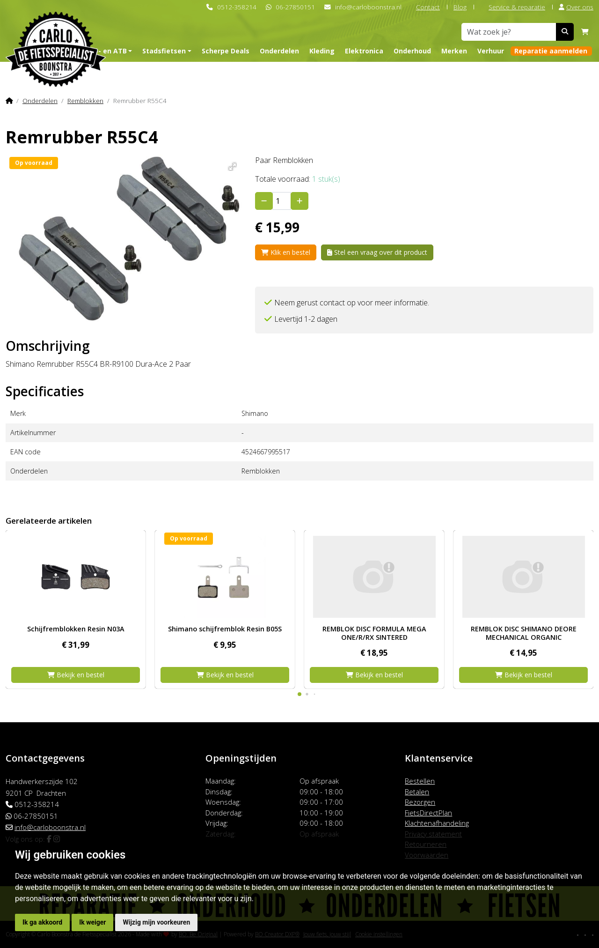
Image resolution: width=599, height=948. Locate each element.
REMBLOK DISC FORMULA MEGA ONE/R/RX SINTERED (374, 632)
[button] (231, 165)
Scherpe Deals (225, 50)
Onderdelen (279, 50)
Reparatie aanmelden (550, 50)
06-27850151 (295, 6)
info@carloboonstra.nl (368, 6)
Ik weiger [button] (92, 922)
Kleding (322, 50)
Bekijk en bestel (75, 674)
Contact (424, 6)
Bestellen (420, 780)
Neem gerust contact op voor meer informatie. (351, 302)
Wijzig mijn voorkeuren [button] (156, 922)
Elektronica (364, 50)
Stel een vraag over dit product (377, 252)
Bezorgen (420, 802)
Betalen (417, 791)
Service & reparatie (512, 6)
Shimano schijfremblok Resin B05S (225, 628)
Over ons (576, 6)
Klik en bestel (285, 252)
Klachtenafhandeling (437, 823)
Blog (460, 6)
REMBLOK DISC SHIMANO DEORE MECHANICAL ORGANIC (524, 632)
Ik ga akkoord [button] (42, 922)
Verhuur (490, 50)
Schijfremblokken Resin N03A (75, 628)
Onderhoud (412, 50)
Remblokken (85, 100)
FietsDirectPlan (428, 812)
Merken (454, 50)
